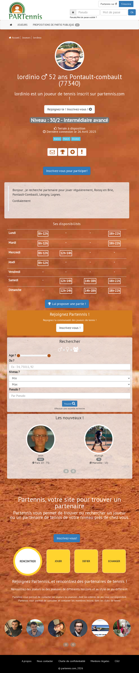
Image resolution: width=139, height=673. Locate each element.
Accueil (14, 37)
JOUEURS (23, 24)
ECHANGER (114, 561)
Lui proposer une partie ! (67, 304)
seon (40, 455)
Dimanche (15, 290)
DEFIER (86, 561)
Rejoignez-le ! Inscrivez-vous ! (69, 109)
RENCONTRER (28, 561)
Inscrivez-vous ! (69, 328)
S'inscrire (126, 4)
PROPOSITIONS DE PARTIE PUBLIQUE (56, 24)
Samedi (13, 280)
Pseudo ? (14, 389)
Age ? (12, 355)
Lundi (12, 233)
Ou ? (11, 361)
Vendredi (14, 272)
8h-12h (43, 234)
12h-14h (65, 253)
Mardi (12, 243)
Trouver (69, 403)
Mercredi (14, 252)
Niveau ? (14, 372)
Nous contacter (45, 661)
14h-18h (90, 281)
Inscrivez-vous (66, 171)
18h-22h (114, 234)
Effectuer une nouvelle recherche (69, 408)
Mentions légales (100, 661)
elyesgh (98, 455)
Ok (131, 12)
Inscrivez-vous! (67, 538)
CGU (117, 661)
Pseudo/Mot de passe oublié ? (83, 17)
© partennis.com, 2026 (70, 668)
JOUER (58, 561)
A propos (26, 661)
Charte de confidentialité (71, 661)
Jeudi (12, 262)
